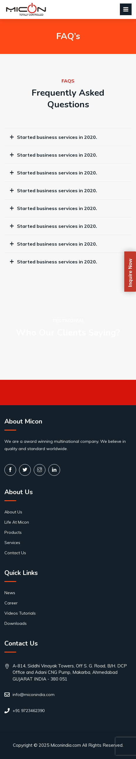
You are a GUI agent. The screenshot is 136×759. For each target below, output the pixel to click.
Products (13, 532)
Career (11, 603)
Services (12, 542)
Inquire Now (130, 272)
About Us (13, 512)
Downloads (15, 623)
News (9, 592)
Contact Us (15, 552)
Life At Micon (16, 522)
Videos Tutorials (20, 613)
